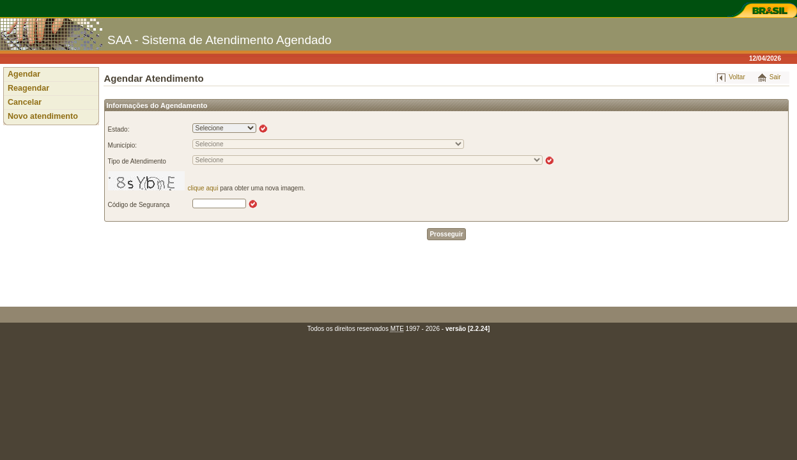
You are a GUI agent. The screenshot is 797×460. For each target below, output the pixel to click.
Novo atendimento (43, 116)
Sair (775, 76)
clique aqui (203, 188)
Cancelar (25, 102)
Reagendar (28, 88)
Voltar (737, 76)
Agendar (24, 74)
